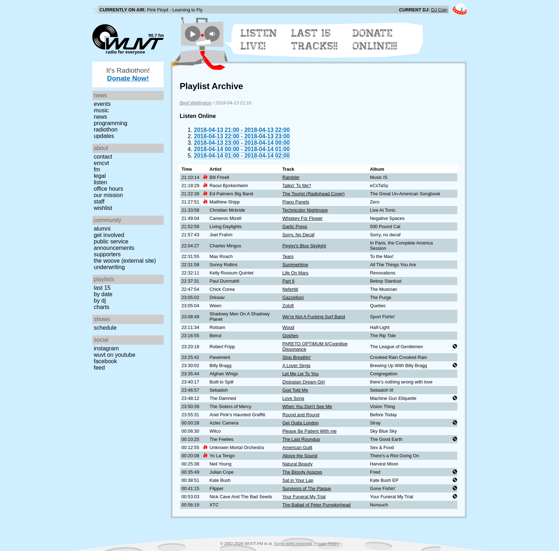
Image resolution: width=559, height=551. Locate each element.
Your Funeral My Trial (303, 496)
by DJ (100, 301)
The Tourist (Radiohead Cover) (313, 193)
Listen (100, 182)
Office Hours (108, 189)
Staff (99, 202)
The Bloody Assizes (302, 472)
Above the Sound (299, 455)
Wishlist (103, 208)
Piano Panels (295, 202)
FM (97, 169)
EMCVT (101, 163)
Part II (288, 281)
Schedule (105, 328)
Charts (101, 307)
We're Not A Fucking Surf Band (313, 316)
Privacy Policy (326, 543)
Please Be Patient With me (309, 431)
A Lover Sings (296, 365)
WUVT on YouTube (114, 355)
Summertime (295, 264)
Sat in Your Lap (297, 480)
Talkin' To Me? (296, 185)
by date (103, 294)
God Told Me (295, 390)
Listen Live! (259, 39)
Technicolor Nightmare (305, 210)
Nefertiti (290, 289)
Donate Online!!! (375, 39)
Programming (110, 123)
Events (102, 104)
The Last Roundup (301, 439)
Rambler (290, 177)
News (100, 117)
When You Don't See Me (307, 406)
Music (101, 110)
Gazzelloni (293, 297)
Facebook (105, 361)
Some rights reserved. (293, 543)
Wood (288, 327)
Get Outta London (300, 423)
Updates (104, 136)
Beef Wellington (195, 102)
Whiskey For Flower (302, 218)
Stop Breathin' (296, 357)
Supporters (107, 254)
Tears (287, 256)
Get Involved (109, 235)
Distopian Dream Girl (303, 382)
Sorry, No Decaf (298, 234)
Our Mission (108, 195)
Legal (100, 176)
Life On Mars (295, 273)
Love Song (293, 398)
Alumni (102, 229)
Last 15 (102, 288)
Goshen (290, 335)
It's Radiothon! (128, 74)
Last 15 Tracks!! (314, 39)
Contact (103, 157)
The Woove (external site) (125, 261)
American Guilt (297, 447)
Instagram (106, 348)
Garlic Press (294, 226)
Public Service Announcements (114, 244)
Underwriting (109, 267)
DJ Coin (439, 9)
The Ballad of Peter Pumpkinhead (316, 505)
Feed (99, 368)
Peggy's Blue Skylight (304, 245)
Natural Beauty (297, 464)
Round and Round (300, 414)
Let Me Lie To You (300, 373)
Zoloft (288, 305)
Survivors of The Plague (306, 488)
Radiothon (106, 130)
